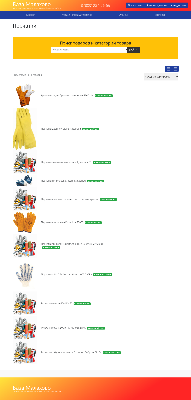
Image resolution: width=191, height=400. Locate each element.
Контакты (160, 14)
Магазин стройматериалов (77, 14)
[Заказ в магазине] (161, 76)
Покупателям (135, 5)
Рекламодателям (157, 5)
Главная (30, 14)
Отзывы (123, 14)
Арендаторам (178, 5)
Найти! (133, 49)
